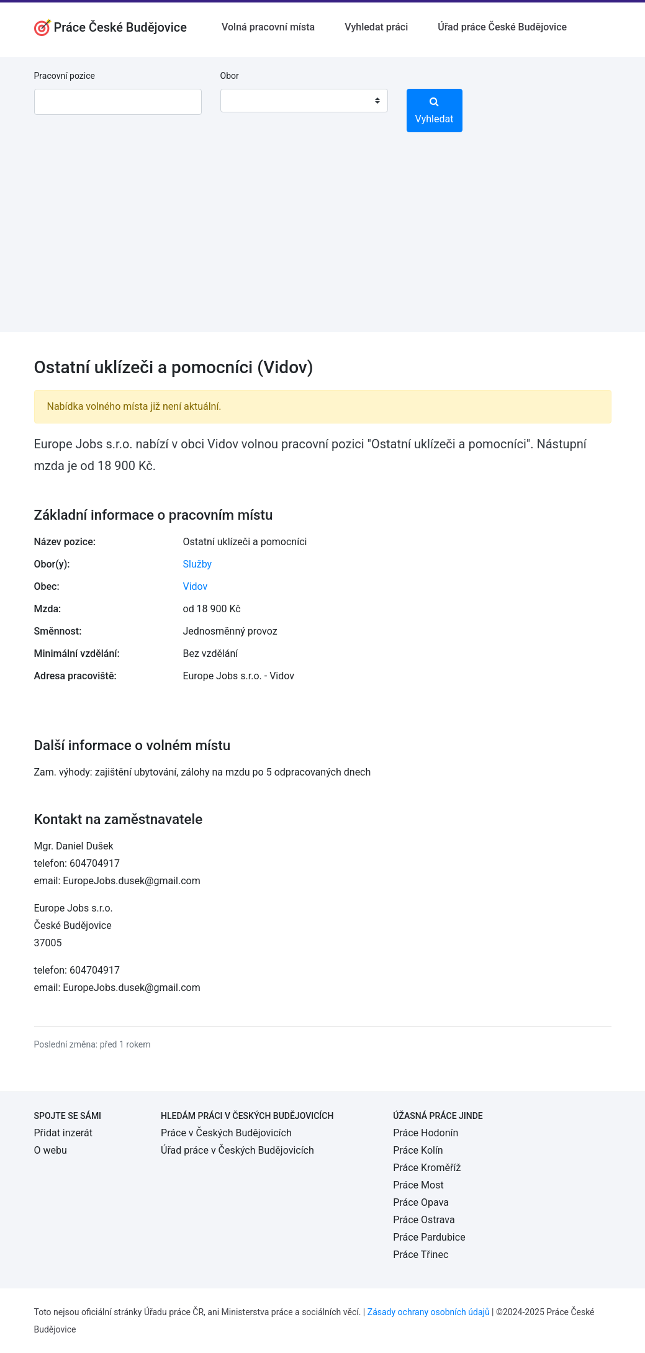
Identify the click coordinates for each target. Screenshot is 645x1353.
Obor (229, 76)
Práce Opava (421, 1202)
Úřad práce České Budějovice (502, 27)
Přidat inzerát (63, 1133)
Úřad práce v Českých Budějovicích (237, 1150)
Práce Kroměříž (427, 1168)
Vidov (195, 586)
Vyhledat (434, 110)
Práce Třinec (420, 1254)
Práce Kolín (418, 1150)
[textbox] (246, 100)
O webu (50, 1150)
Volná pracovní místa (268, 27)
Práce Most (418, 1185)
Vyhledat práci (376, 27)
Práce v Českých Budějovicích (226, 1133)
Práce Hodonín (425, 1133)
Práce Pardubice (429, 1237)
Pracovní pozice (64, 76)
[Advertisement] (322, 245)
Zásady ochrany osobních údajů (429, 1312)
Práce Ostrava (423, 1220)
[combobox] (304, 100)
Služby (197, 564)
